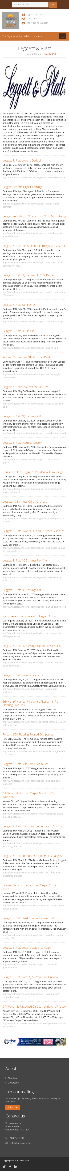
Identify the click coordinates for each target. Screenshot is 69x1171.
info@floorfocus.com (37, 22)
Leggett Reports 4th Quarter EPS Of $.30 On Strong (34, 216)
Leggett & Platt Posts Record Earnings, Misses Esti (34, 246)
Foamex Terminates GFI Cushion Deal (26, 357)
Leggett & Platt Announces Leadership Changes (32, 856)
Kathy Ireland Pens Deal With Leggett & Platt (30, 616)
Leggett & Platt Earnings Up (19, 305)
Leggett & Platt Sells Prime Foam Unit (25, 764)
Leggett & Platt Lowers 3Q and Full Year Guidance (33, 531)
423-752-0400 (17, 1138)
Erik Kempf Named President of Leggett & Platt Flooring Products (31, 703)
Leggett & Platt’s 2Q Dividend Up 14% (25, 387)
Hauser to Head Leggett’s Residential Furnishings (33, 472)
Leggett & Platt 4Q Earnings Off (22, 416)
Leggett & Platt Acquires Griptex (22, 443)
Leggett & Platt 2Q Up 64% (19, 331)
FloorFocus (24, 1161)
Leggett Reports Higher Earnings (23, 187)
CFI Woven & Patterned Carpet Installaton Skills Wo (34, 1006)
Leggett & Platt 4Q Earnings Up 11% (25, 560)
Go (52, 4)
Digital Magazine (34, 14)
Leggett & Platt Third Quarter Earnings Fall (28, 918)
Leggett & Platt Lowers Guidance (23, 675)
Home (28, 54)
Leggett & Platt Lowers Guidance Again (27, 948)
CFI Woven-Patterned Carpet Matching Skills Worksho (30, 795)
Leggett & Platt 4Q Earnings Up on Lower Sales (32, 646)
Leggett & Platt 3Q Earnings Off (22, 590)
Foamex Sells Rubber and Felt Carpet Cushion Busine (31, 887)
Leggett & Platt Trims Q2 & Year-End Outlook (30, 977)
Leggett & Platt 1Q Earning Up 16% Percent (29, 275)
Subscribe (31, 18)
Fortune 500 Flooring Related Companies (28, 734)
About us (12, 1078)
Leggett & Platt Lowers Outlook (22, 160)
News (36, 54)
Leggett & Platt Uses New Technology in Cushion (33, 826)
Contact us (13, 1082)
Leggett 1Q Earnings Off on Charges (25, 501)
